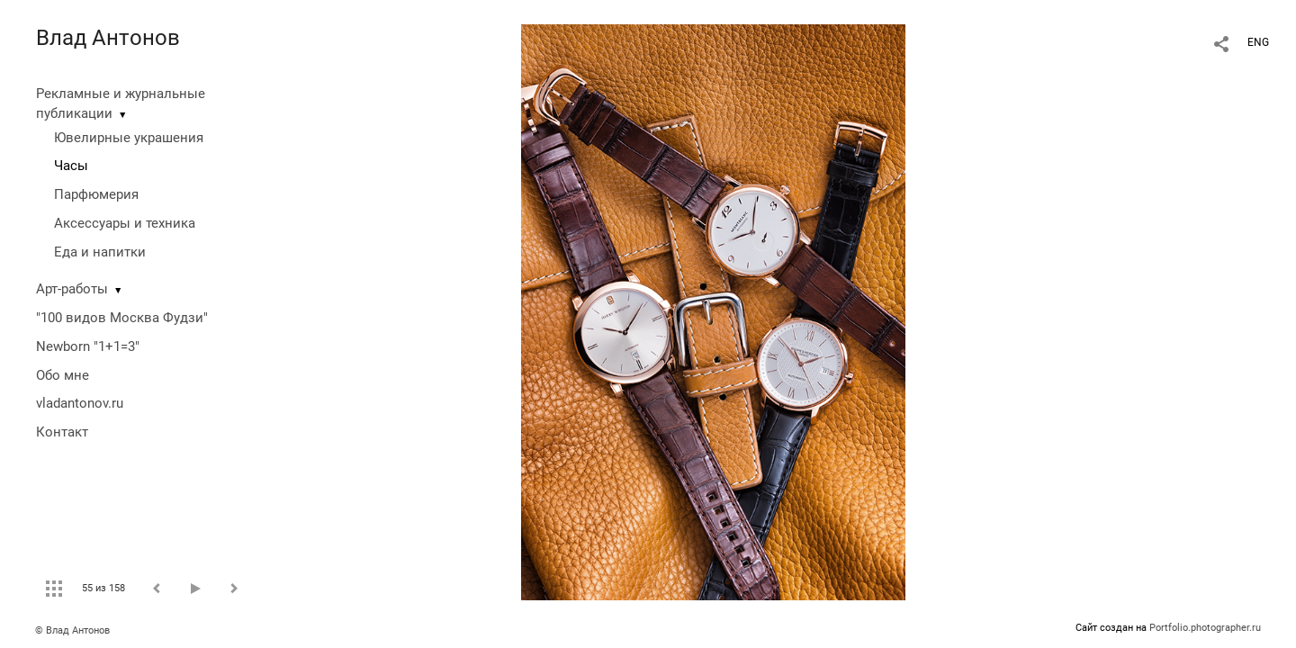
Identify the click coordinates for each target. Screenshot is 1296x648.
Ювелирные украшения (128, 138)
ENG (1258, 42)
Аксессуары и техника (124, 223)
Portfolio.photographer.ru (1205, 628)
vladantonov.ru (79, 403)
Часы (71, 166)
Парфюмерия (96, 194)
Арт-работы (72, 289)
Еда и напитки (100, 252)
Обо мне (62, 375)
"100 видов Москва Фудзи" (122, 318)
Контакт (62, 432)
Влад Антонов (108, 37)
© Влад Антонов (72, 630)
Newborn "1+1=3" (88, 346)
